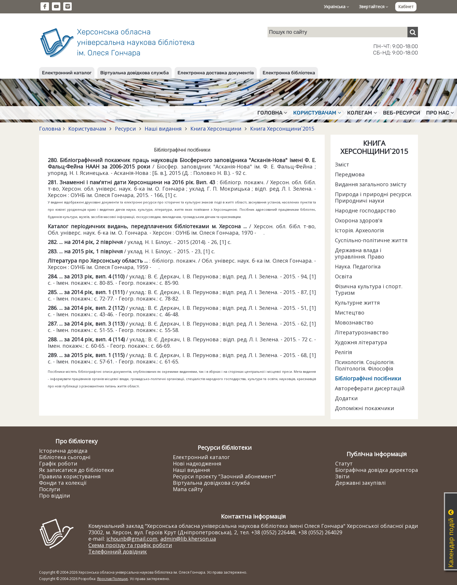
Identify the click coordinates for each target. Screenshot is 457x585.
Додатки (346, 398)
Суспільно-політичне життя (371, 240)
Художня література (361, 342)
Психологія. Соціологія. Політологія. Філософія (365, 365)
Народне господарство (365, 210)
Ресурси (125, 128)
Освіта (343, 276)
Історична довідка (63, 450)
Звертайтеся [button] (373, 6)
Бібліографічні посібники (368, 378)
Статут (344, 463)
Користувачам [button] (317, 113)
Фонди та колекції (63, 482)
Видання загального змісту (370, 184)
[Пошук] (412, 32)
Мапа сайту (188, 489)
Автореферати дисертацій (370, 388)
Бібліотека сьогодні (64, 457)
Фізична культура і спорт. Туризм (368, 289)
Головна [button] (272, 113)
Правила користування (70, 476)
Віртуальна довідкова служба (134, 72)
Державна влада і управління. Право (359, 253)
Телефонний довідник (117, 551)
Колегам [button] (362, 113)
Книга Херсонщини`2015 (281, 128)
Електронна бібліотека (289, 72)
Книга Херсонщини (216, 128)
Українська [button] (336, 6)
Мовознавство (354, 322)
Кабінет (406, 6)
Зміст (342, 164)
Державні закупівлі (360, 482)
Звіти (342, 476)
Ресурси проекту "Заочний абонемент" (224, 476)
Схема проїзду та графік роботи (130, 545)
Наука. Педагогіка (358, 266)
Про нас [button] (440, 113)
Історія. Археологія (359, 230)
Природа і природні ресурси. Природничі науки (373, 197)
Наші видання (163, 128)
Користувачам (87, 128)
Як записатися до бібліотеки (76, 469)
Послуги (49, 489)
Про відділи (54, 495)
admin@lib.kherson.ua (188, 538)
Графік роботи (58, 463)
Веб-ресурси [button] (401, 113)
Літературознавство (362, 332)
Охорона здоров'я (358, 220)
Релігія (343, 352)
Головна (50, 128)
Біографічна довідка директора (376, 469)
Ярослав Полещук (112, 578)
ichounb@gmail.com (131, 538)
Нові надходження (197, 463)
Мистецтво (349, 312)
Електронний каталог (67, 72)
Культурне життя (357, 302)
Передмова (350, 174)
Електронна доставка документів (215, 72)
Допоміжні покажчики (364, 408)
